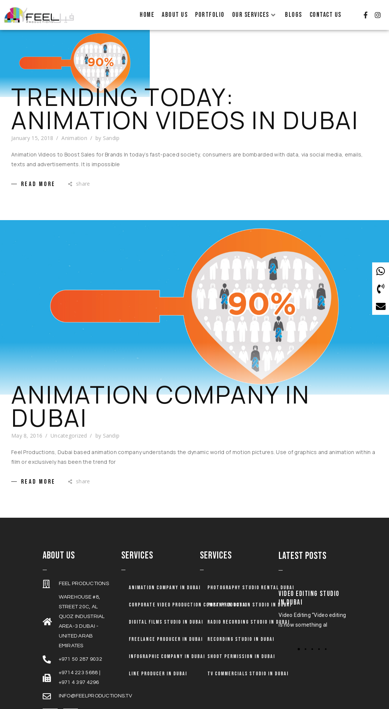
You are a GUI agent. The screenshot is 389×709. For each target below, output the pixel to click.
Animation (74, 131)
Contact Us (325, 15)
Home (147, 15)
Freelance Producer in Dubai (166, 633)
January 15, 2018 (32, 131)
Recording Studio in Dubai (240, 633)
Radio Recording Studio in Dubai (248, 616)
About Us (175, 15)
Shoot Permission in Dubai (241, 650)
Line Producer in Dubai (158, 667)
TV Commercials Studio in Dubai (248, 667)
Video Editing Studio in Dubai (309, 592)
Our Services (254, 15)
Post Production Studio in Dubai (249, 599)
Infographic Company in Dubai (167, 650)
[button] (305, 643)
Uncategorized (69, 429)
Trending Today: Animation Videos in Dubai (185, 102)
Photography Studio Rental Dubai (250, 581)
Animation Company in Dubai (160, 400)
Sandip (111, 131)
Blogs (293, 15)
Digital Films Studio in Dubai (166, 616)
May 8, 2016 (26, 429)
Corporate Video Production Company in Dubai (188, 599)
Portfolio (210, 15)
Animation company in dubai (165, 581)
